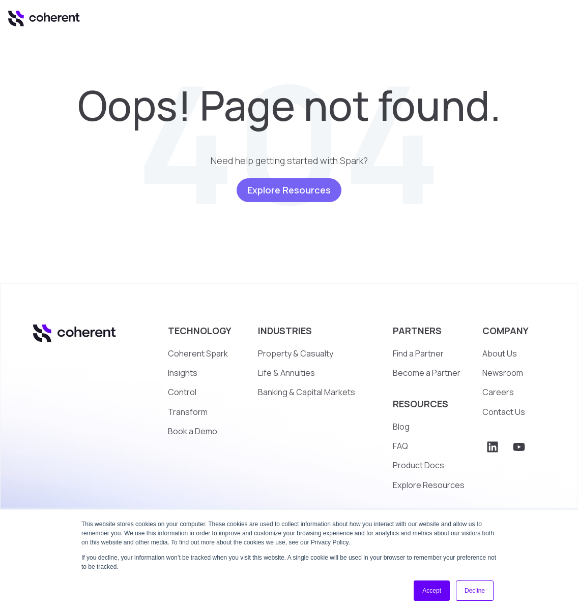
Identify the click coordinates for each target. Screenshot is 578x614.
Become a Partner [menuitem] (426, 372)
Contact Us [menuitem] (503, 411)
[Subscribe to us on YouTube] (519, 447)
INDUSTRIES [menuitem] (285, 331)
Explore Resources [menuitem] (429, 485)
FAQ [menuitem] (400, 445)
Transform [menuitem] (188, 411)
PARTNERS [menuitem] (417, 331)
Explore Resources (289, 190)
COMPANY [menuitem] (505, 331)
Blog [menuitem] (401, 426)
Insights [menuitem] (182, 372)
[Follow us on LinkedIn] (492, 447)
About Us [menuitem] (499, 353)
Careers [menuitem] (498, 392)
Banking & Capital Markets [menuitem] (306, 392)
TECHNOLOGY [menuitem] (200, 331)
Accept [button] (431, 590)
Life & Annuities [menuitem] (286, 372)
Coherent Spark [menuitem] (198, 353)
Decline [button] (475, 590)
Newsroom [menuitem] (502, 372)
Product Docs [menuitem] (418, 465)
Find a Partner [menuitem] (418, 353)
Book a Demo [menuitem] (192, 431)
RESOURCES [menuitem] (420, 404)
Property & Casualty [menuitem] (295, 353)
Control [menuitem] (182, 392)
